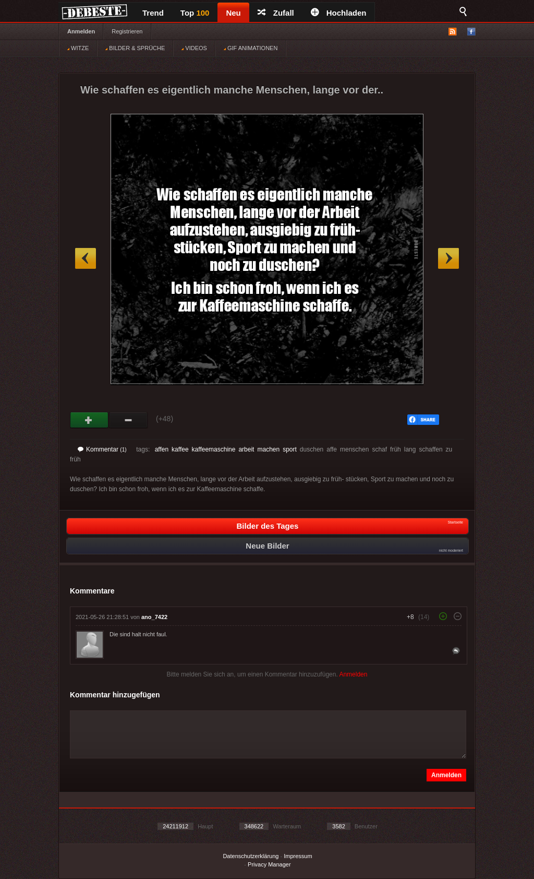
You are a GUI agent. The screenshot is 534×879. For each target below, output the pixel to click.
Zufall (276, 12)
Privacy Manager (269, 864)
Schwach (128, 420)
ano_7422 (154, 617)
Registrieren (127, 31)
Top (195, 12)
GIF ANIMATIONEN (250, 48)
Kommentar (102, 449)
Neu (233, 12)
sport (290, 449)
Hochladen (339, 12)
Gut (89, 420)
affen (161, 449)
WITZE (78, 48)
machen (268, 449)
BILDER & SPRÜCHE (135, 48)
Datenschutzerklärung (250, 856)
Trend (153, 12)
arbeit (246, 449)
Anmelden (81, 31)
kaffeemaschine (214, 449)
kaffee (180, 449)
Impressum (298, 856)
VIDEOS (194, 48)
